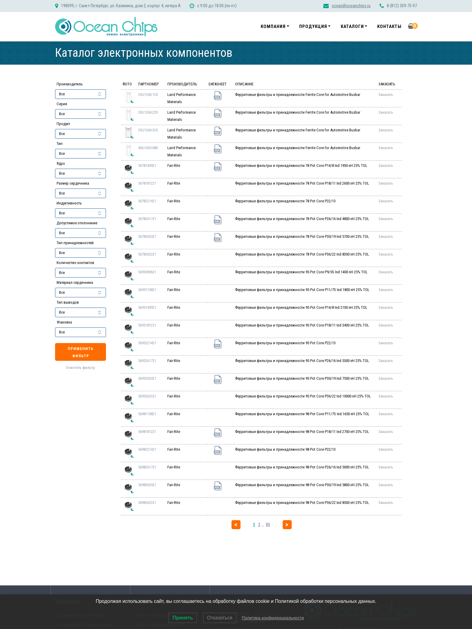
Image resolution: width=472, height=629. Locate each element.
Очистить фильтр (80, 367)
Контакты (389, 26)
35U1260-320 (148, 130)
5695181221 (147, 325)
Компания (273, 26)
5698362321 (147, 502)
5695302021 (147, 378)
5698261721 (147, 467)
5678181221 (147, 183)
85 (268, 524)
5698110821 (147, 414)
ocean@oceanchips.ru (351, 5)
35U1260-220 (148, 112)
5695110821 (147, 289)
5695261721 (147, 360)
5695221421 (147, 343)
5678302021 (147, 236)
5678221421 (147, 201)
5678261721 (147, 218)
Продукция (313, 26)
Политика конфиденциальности (273, 617)
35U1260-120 (148, 94)
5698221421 (147, 449)
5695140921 (147, 307)
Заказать (385, 94)
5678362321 (147, 254)
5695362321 (147, 396)
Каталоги (352, 26)
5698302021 (147, 485)
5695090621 (147, 272)
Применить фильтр (81, 352)
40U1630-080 (148, 148)
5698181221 (147, 431)
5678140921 (147, 165)
